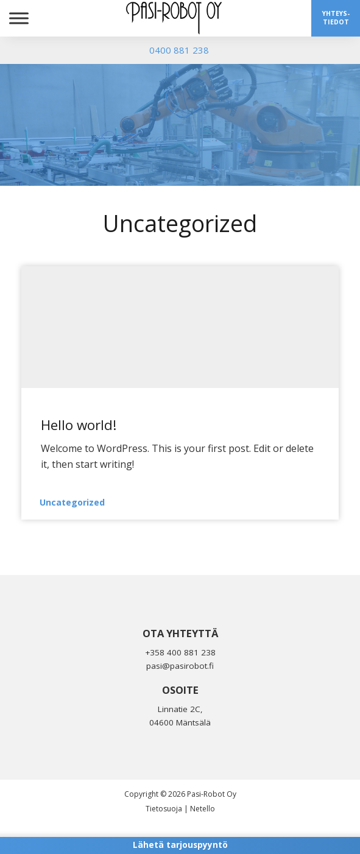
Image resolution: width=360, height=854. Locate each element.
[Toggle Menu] (19, 18)
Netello (202, 808)
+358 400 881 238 (180, 652)
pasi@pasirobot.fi (180, 665)
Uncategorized (72, 502)
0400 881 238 (179, 50)
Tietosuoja (164, 808)
